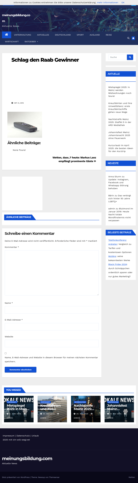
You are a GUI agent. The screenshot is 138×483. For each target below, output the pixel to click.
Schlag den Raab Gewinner (45, 60)
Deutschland (63, 35)
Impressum (8, 435)
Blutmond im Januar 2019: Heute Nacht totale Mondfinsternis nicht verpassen (120, 214)
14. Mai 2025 (116, 414)
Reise (109, 35)
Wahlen (132, 477)
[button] (128, 38)
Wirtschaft (12, 41)
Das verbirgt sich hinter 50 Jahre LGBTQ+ (119, 198)
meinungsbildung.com (27, 458)
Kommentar (12, 247)
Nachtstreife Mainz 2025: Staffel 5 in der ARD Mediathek (119, 122)
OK (122, 2)
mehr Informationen (107, 2)
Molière (112, 256)
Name (9, 303)
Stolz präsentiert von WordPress (16, 477)
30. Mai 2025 (49, 414)
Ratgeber (31, 41)
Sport (80, 35)
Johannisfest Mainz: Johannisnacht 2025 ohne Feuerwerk (119, 135)
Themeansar (54, 477)
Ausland (95, 35)
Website (9, 336)
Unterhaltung (22, 35)
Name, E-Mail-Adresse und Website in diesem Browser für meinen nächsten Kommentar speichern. (51, 359)
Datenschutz (23, 435)
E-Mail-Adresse (14, 319)
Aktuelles (43, 35)
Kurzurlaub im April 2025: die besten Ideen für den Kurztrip (120, 148)
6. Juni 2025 (15, 414)
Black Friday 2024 (117, 264)
